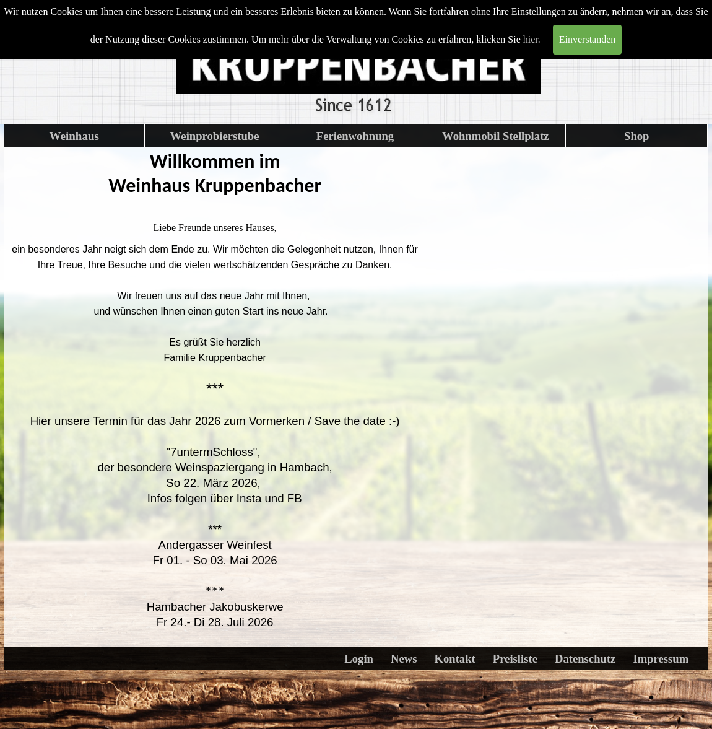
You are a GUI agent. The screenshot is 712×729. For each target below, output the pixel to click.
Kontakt (454, 658)
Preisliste (515, 658)
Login (358, 658)
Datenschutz (585, 658)
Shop (636, 135)
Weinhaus (74, 135)
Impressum (660, 658)
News (404, 658)
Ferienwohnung (355, 135)
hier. (532, 39)
